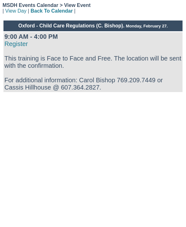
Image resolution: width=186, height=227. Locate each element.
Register (16, 43)
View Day (15, 11)
